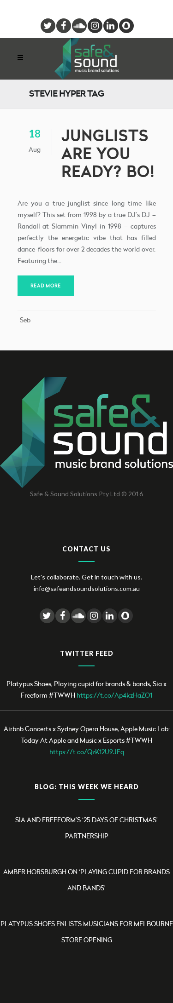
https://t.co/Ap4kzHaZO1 (114, 695)
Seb (25, 319)
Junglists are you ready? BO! (108, 154)
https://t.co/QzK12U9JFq (86, 751)
